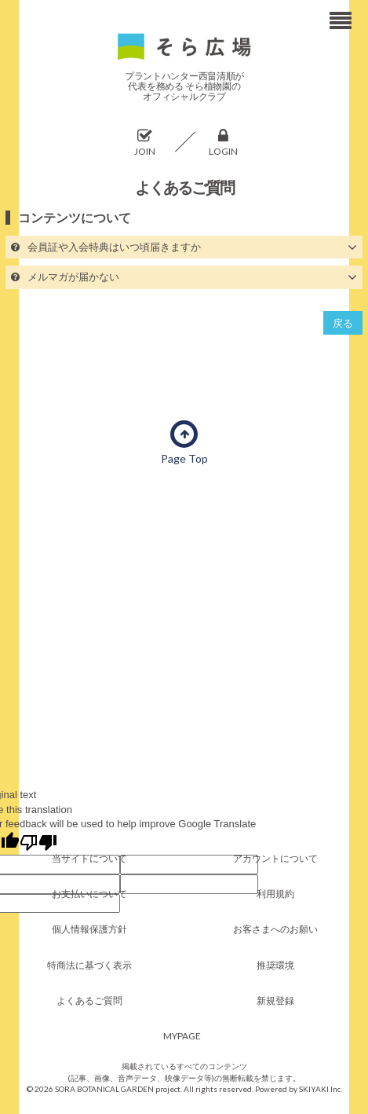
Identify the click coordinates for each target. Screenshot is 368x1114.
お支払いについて (89, 894)
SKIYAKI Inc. (320, 1089)
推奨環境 (275, 965)
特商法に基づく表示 (89, 965)
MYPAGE (182, 1036)
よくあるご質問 (89, 1000)
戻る (343, 323)
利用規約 (275, 894)
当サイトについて (89, 858)
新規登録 (275, 1000)
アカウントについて (275, 858)
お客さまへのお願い (275, 929)
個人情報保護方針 (89, 929)
